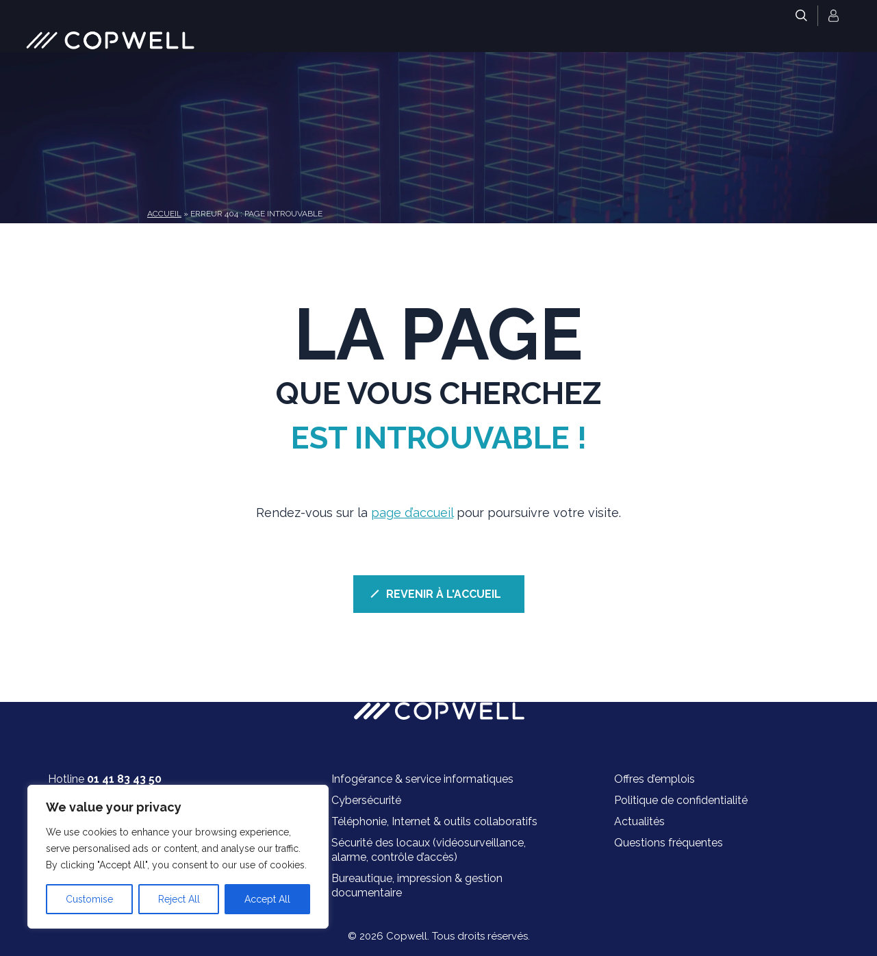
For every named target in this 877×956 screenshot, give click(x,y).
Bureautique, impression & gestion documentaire (417, 885)
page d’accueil (412, 512)
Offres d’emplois (654, 778)
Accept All (267, 899)
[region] (178, 857)
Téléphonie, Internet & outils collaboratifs (434, 821)
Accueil (164, 213)
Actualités (639, 821)
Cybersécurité (366, 800)
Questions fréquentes (668, 842)
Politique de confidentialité (681, 800)
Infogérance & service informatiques (422, 778)
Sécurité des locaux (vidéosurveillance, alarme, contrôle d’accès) (428, 850)
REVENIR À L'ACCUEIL (443, 594)
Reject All (179, 899)
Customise (89, 899)
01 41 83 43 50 (124, 778)
